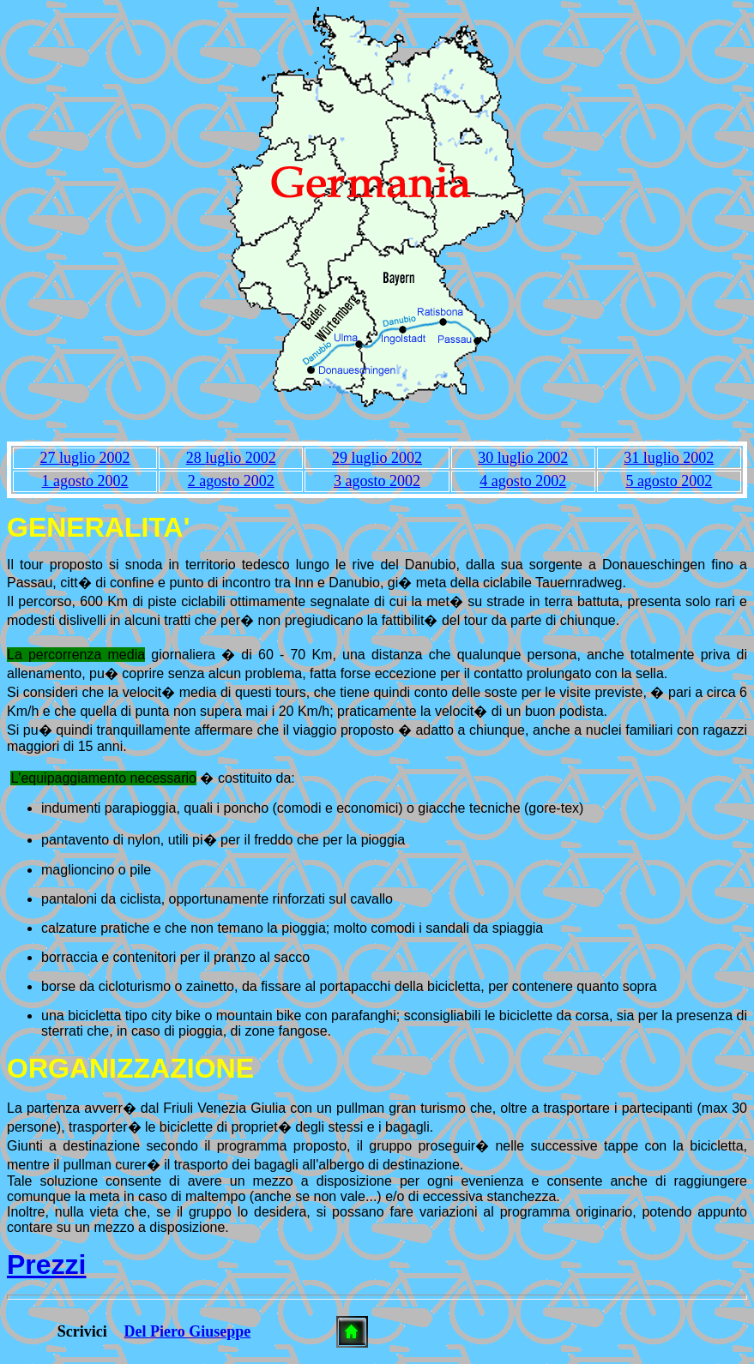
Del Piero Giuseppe (187, 1331)
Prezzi (46, 1264)
